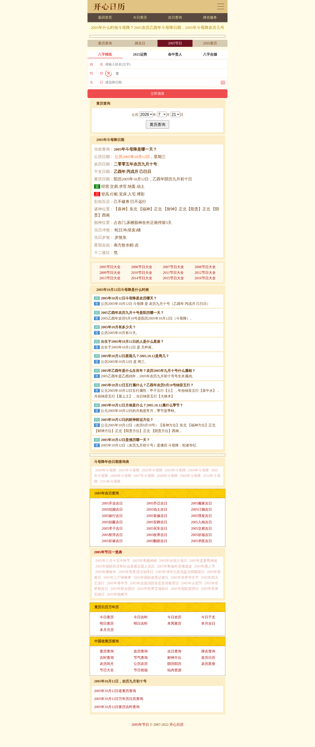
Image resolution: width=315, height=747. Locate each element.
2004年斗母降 (198, 470)
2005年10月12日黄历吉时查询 (117, 707)
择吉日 (140, 43)
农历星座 (208, 664)
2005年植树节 (117, 594)
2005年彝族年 (105, 572)
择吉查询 (208, 651)
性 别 (96, 73)
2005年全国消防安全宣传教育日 (154, 583)
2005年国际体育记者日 (150, 577)
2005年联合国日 (122, 589)
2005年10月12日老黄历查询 (115, 691)
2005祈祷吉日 (112, 541)
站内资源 (174, 670)
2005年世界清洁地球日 (135, 572)
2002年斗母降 (152, 470)
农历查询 (141, 651)
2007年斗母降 (143, 476)
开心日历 (177, 724)
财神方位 (174, 657)
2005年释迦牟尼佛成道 (174, 566)
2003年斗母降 (175, 470)
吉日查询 (175, 17)
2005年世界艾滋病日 (152, 589)
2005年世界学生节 (185, 577)
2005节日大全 (110, 267)
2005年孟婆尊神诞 (203, 560)
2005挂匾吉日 (112, 522)
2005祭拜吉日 (112, 535)
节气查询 (141, 657)
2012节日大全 (205, 272)
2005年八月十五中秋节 (112, 560)
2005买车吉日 (156, 528)
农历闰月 (107, 664)
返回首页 (105, 17)
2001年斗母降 (128, 470)
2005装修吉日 (156, 516)
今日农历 (174, 617)
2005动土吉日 (156, 509)
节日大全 (107, 670)
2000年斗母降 (105, 470)
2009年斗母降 (190, 476)
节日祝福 (141, 670)
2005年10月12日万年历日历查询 (118, 699)
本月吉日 (208, 623)
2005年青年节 (117, 583)
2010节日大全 (141, 272)
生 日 (96, 82)
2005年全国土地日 (173, 560)
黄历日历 (220, 6)
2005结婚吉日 (112, 509)
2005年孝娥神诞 (144, 560)
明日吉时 (141, 623)
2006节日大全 (141, 267)
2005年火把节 (191, 583)
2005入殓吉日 (201, 522)
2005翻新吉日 (156, 541)
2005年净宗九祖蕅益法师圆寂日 (180, 572)
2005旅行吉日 (112, 516)
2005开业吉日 (112, 503)
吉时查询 (107, 657)
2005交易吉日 (201, 528)
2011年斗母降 (110, 481)
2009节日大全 (110, 272)
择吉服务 (210, 17)
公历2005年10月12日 (132, 157)
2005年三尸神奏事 (117, 577)
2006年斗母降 (120, 476)
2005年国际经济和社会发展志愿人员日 (125, 566)
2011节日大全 (173, 272)
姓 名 (96, 64)
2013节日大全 (110, 278)
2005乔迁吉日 (156, 503)
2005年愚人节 (204, 566)
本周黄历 (174, 623)
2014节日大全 (141, 278)
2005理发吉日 (201, 516)
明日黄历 (107, 623)
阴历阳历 (174, 664)
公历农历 (141, 664)
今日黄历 (140, 17)
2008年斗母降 (167, 476)
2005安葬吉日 (156, 522)
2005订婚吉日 (201, 509)
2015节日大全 (173, 278)
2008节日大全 (205, 267)
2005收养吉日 (156, 535)
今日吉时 (141, 617)
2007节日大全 (173, 267)
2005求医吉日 (201, 541)
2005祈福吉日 (201, 535)
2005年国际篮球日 (185, 589)
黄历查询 (105, 43)
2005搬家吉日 (201, 503)
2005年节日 (140, 724)
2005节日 (175, 43)
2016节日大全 (205, 278)
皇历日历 (208, 657)
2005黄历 (210, 43)
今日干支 (208, 617)
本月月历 (107, 630)
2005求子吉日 (112, 528)
